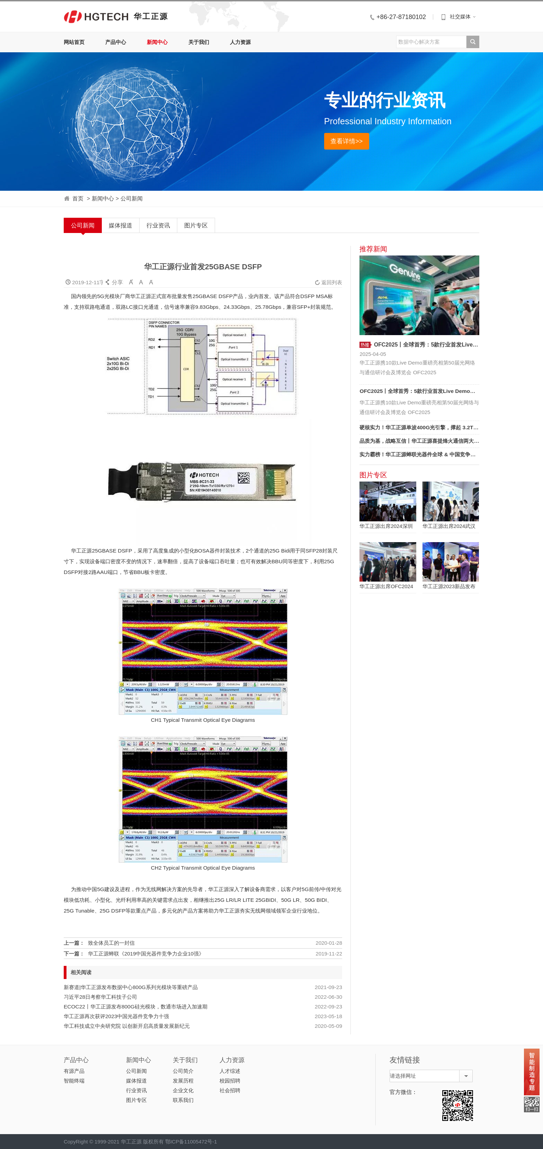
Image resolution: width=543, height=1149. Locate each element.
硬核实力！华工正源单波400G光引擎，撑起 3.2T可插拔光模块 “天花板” (443, 427)
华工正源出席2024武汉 (448, 526)
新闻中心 (157, 42)
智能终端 (74, 1081)
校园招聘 (230, 1081)
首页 (77, 198)
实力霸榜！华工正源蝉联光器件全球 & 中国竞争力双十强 (425, 454)
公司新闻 (132, 198)
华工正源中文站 (96, 16)
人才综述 (230, 1071)
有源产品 (74, 1071)
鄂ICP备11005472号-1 (191, 1141)
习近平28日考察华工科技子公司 (100, 997)
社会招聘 (230, 1090)
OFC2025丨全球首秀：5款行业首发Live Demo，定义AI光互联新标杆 (440, 391)
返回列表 (328, 282)
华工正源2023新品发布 (448, 586)
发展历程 (183, 1081)
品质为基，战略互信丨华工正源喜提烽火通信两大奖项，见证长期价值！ (442, 441)
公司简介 (183, 1071)
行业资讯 (158, 225)
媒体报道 (120, 225)
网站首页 (74, 42)
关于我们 (198, 42)
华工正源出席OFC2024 (386, 586)
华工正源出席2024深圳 (385, 526)
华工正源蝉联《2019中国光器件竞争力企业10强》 (146, 954)
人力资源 (240, 42)
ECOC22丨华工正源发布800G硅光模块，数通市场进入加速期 (135, 1006)
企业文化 (183, 1090)
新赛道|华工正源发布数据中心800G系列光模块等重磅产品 (131, 987)
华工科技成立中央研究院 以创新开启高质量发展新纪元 (127, 1026)
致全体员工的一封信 (111, 943)
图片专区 (196, 225)
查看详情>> (346, 140)
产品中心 (115, 42)
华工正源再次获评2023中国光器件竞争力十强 (116, 1016)
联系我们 (183, 1100)
